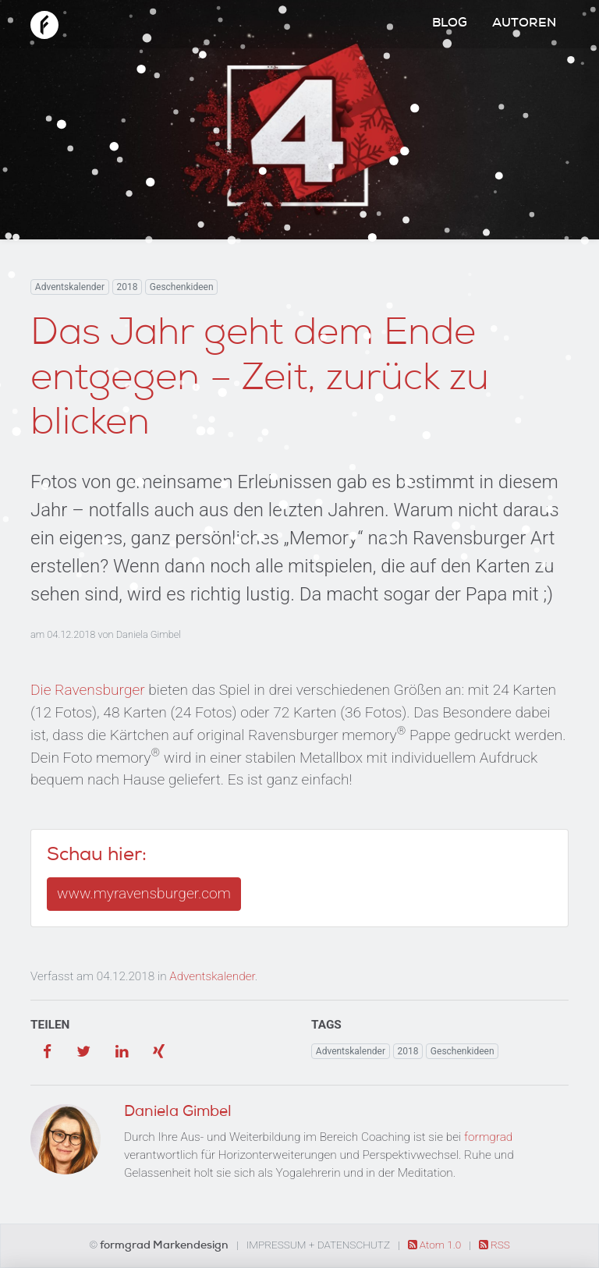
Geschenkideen (182, 287)
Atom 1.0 (436, 1244)
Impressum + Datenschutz (318, 1244)
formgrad (488, 1137)
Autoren (524, 24)
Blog (449, 24)
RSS (494, 1244)
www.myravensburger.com (144, 893)
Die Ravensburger (87, 690)
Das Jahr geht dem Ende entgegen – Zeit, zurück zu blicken (259, 381)
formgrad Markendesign (165, 1246)
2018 (126, 287)
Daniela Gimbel (148, 634)
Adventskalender (70, 287)
